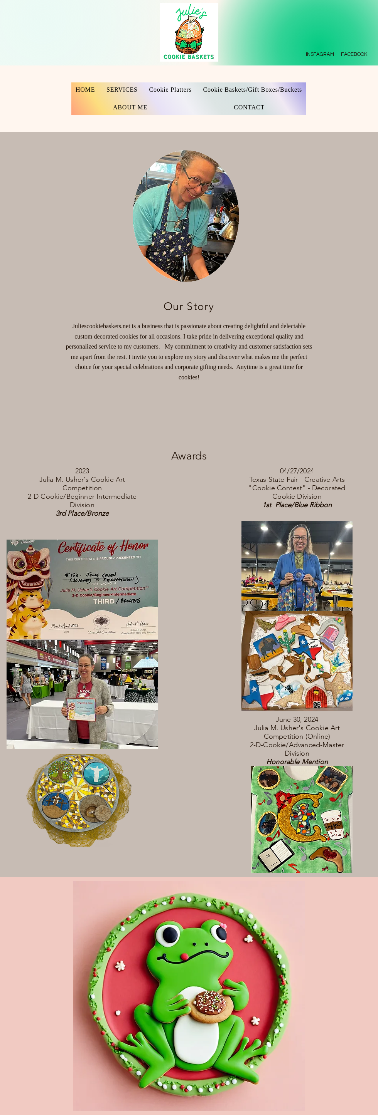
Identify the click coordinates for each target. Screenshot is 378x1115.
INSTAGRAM (320, 54)
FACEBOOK (355, 54)
